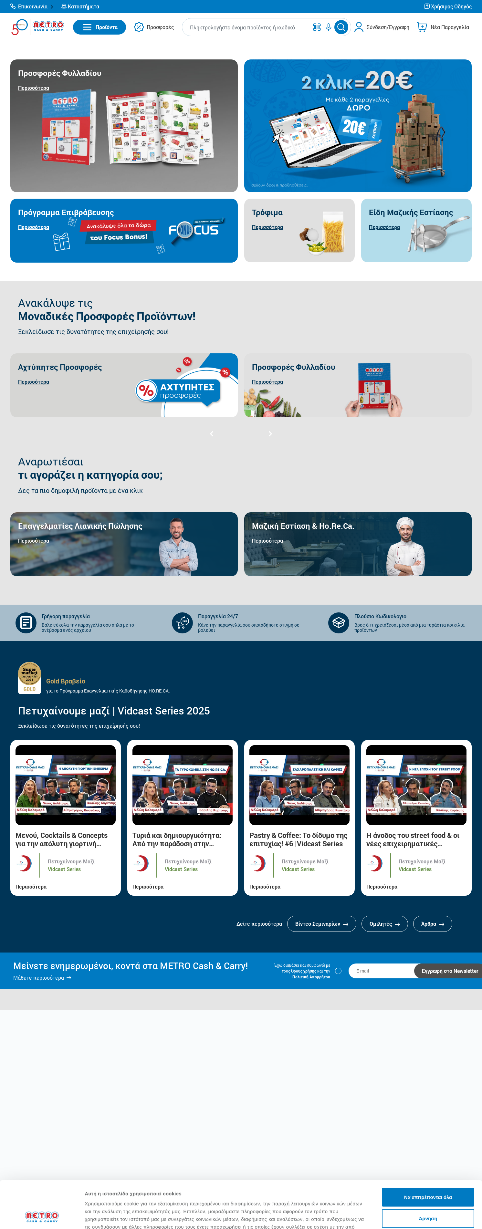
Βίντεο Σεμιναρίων (321, 923)
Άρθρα (432, 923)
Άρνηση (428, 1174)
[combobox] (246, 27)
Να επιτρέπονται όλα (428, 1152)
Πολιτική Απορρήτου (311, 976)
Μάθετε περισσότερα (38, 977)
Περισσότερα (31, 886)
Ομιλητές (385, 923)
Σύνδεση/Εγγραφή (388, 27)
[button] (32, 6)
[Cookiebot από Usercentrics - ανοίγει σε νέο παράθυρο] (42, 1216)
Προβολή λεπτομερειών (384, 1216)
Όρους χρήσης (303, 971)
